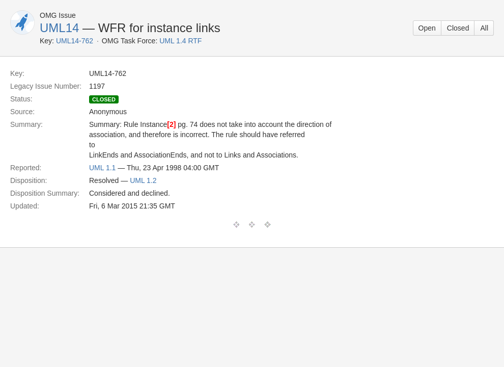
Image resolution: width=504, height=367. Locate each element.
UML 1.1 (102, 168)
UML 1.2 (143, 180)
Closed (458, 28)
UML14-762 (74, 41)
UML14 (59, 28)
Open (427, 28)
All (484, 28)
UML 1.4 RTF (180, 41)
